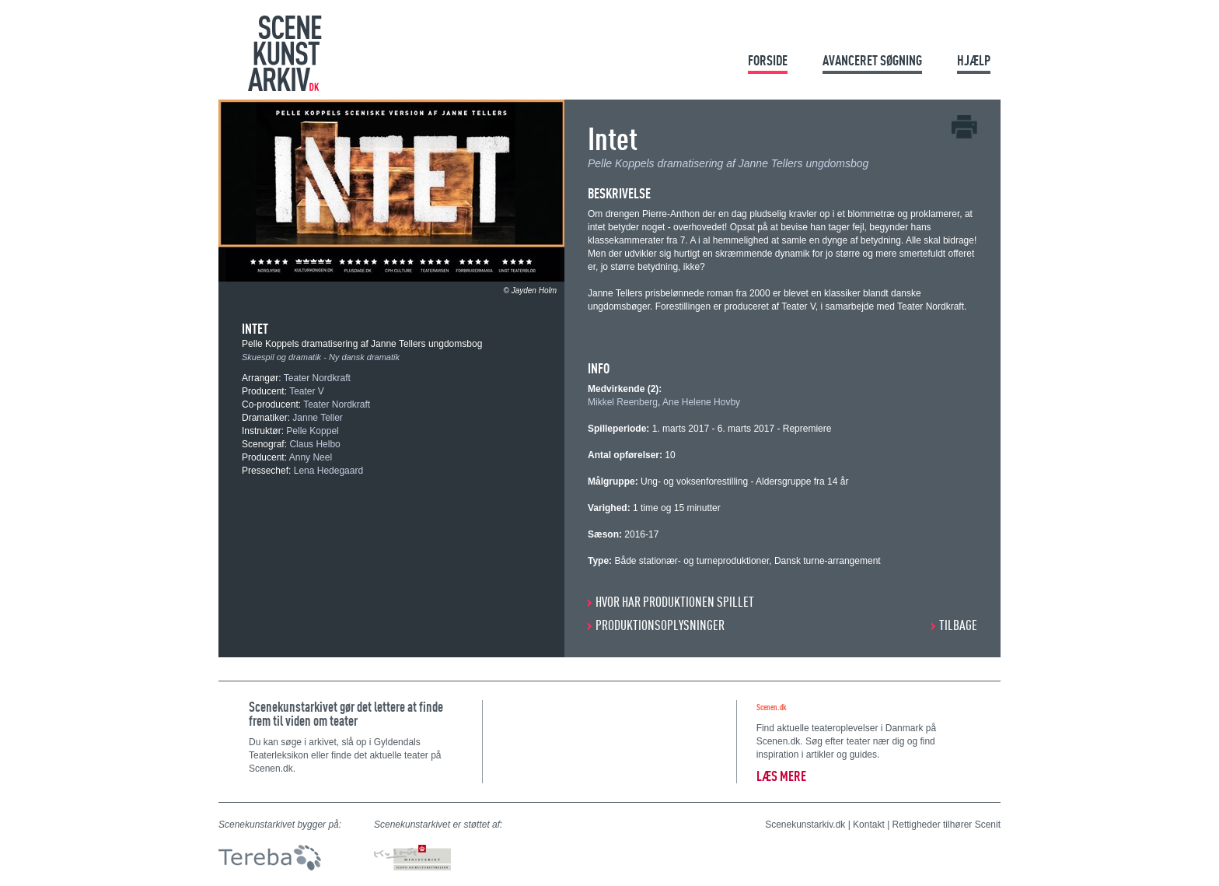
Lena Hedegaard (328, 470)
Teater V (306, 391)
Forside (768, 60)
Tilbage (958, 625)
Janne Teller (317, 417)
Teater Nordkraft (317, 378)
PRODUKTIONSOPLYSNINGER (660, 625)
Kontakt (869, 824)
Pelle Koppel (312, 430)
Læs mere (781, 776)
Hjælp (973, 60)
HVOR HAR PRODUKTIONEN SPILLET (675, 602)
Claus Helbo (314, 444)
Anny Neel (310, 457)
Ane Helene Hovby (701, 402)
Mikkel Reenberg (623, 402)
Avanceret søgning (872, 60)
